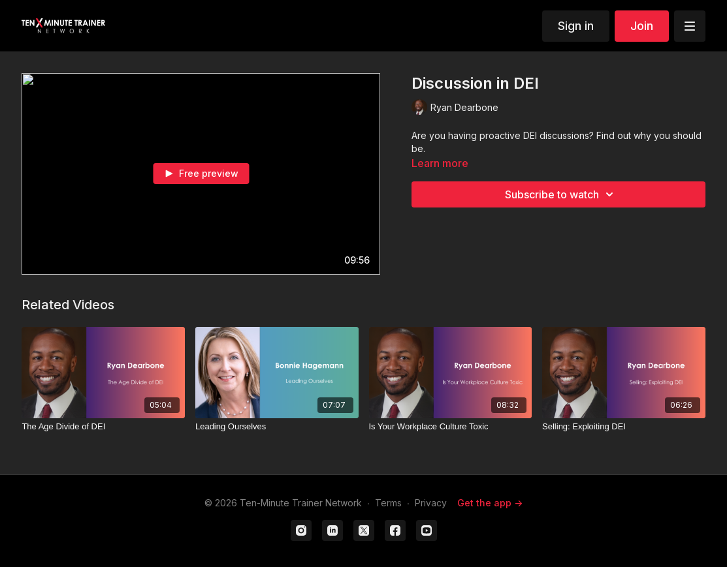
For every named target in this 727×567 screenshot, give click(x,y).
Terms (388, 502)
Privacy (431, 502)
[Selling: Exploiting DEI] (623, 426)
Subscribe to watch (561, 194)
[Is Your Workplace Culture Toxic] (450, 426)
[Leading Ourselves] (277, 426)
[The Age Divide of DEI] (103, 426)
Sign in (576, 26)
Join (641, 26)
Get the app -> (490, 502)
